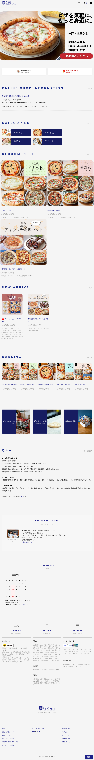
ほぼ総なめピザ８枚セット (55, 210)
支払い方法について (8, 738)
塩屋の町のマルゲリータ (46, 384)
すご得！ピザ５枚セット (8, 210)
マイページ (65, 735)
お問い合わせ (66, 742)
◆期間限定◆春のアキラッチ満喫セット (12, 269)
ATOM (38, 732)
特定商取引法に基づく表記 (10, 742)
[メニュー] (91, 3)
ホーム (4, 728)
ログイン (64, 732)
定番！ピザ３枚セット (63, 384)
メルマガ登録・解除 (38, 728)
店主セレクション (80, 384)
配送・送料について (8, 732)
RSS (33, 732)
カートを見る (66, 738)
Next (88, 371)
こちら (24, 604)
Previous (5, 371)
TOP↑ (89, 757)
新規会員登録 (66, 728)
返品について (6, 735)
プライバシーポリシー (9, 745)
